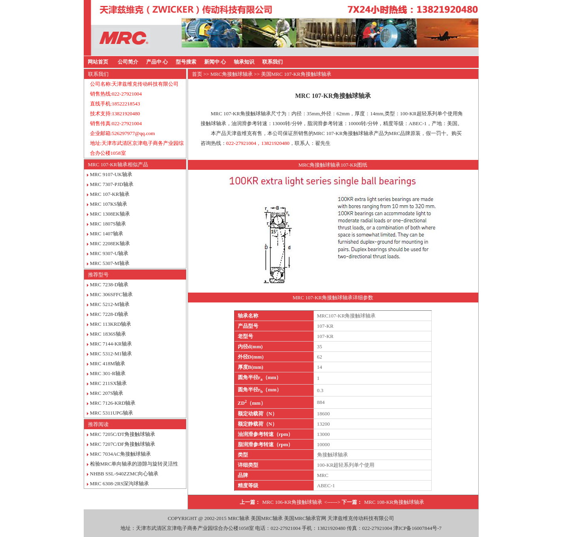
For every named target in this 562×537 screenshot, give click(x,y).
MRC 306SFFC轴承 (111, 294)
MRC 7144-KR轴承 (111, 344)
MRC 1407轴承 (106, 234)
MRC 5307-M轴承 (110, 263)
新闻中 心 (215, 62)
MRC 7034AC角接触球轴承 (120, 454)
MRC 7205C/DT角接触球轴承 (123, 434)
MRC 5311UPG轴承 (111, 413)
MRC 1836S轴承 (108, 334)
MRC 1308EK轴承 (110, 214)
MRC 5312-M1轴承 (111, 354)
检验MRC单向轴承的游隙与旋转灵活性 (134, 464)
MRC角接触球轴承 (232, 74)
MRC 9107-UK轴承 (111, 174)
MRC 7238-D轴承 (109, 284)
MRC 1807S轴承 (108, 224)
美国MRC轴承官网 (305, 518)
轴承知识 (244, 62)
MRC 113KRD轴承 (111, 324)
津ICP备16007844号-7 (417, 528)
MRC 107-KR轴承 (110, 194)
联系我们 (272, 62)
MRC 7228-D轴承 (109, 314)
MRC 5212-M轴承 (110, 304)
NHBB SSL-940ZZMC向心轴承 (124, 474)
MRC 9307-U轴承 (109, 253)
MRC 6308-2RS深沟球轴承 (119, 483)
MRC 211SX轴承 (108, 383)
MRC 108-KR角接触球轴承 (394, 502)
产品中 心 (157, 62)
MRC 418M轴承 (107, 363)
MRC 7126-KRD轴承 (113, 403)
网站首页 (98, 62)
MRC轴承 (239, 518)
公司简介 (128, 62)
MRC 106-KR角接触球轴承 (292, 502)
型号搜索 (186, 62)
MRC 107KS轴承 (108, 204)
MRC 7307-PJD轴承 (111, 184)
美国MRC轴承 (267, 518)
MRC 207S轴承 (107, 393)
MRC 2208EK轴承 (110, 243)
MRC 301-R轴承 (108, 373)
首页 (197, 74)
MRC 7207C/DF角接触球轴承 (122, 444)
